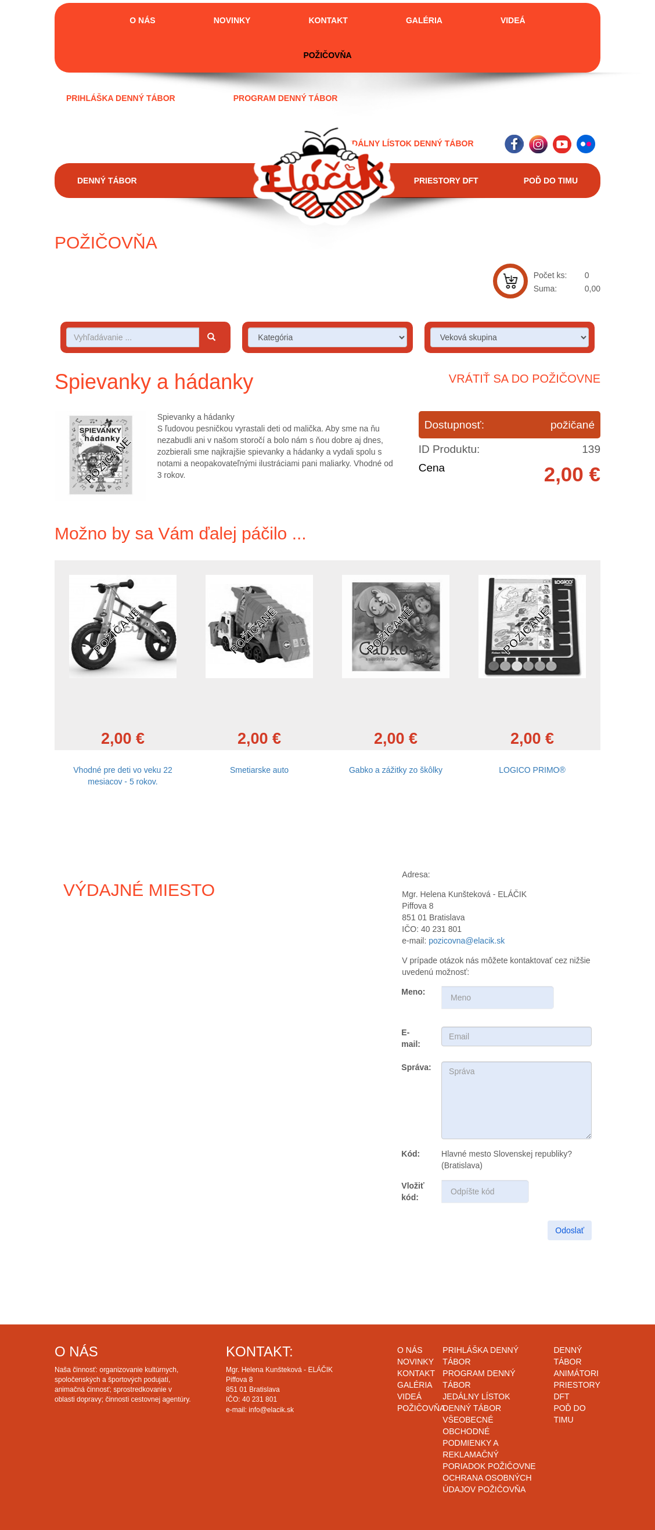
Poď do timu (551, 180)
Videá (513, 20)
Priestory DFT (446, 180)
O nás (142, 20)
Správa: (416, 1067)
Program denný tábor (285, 98)
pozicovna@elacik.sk (467, 940)
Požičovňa (327, 55)
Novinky (232, 20)
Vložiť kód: (412, 1191)
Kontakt (327, 20)
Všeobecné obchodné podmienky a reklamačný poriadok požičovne (488, 1443)
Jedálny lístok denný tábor (408, 143)
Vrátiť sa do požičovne (524, 378)
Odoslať (569, 1230)
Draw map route (168, 1006)
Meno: (413, 991)
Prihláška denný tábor (120, 98)
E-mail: (410, 1038)
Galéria (424, 20)
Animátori (576, 1373)
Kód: (410, 1153)
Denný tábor (107, 180)
